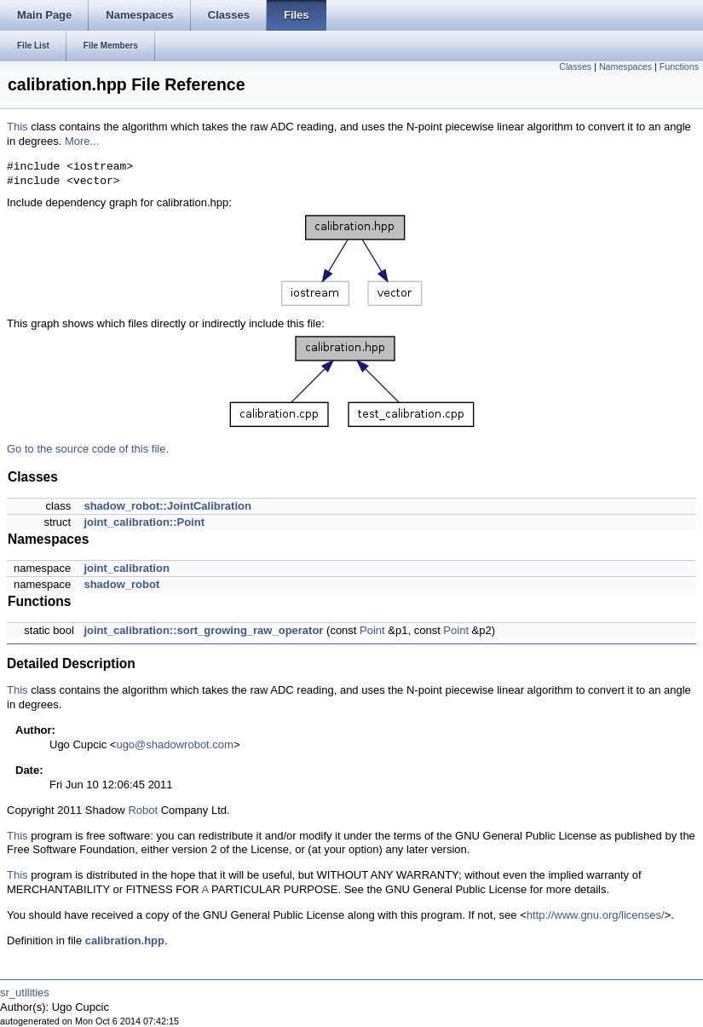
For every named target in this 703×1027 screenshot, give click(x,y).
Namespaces (625, 66)
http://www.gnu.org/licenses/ (596, 915)
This (17, 126)
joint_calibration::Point (144, 522)
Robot (143, 810)
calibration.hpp (124, 940)
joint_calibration (126, 568)
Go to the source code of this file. (88, 448)
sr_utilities (24, 992)
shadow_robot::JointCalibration (167, 505)
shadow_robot (121, 584)
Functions (679, 66)
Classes (575, 66)
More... (82, 141)
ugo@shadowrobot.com (174, 744)
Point (372, 630)
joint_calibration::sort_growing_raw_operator (203, 630)
